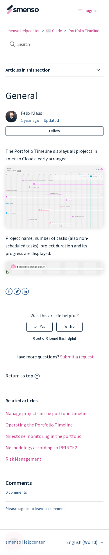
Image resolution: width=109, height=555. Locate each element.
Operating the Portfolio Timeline (39, 425)
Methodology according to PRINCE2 (41, 447)
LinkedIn (25, 291)
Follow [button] (54, 131)
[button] (80, 10)
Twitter (17, 291)
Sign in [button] (92, 10)
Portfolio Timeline (84, 30)
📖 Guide (54, 30)
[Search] (55, 44)
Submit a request (77, 357)
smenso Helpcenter (23, 30)
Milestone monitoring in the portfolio (44, 436)
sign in (23, 508)
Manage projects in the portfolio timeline (47, 413)
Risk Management (24, 459)
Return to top (23, 376)
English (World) (82, 542)
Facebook (9, 291)
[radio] (39, 326)
